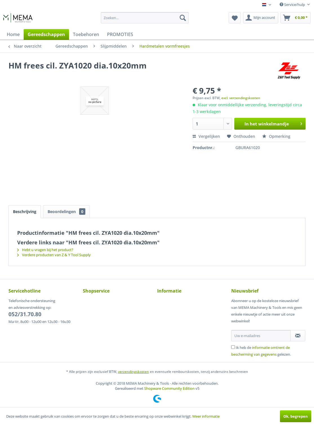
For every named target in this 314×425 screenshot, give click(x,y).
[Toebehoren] (86, 34)
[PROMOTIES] (120, 34)
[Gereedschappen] (46, 34)
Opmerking (276, 136)
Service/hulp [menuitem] (293, 4)
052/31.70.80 (24, 314)
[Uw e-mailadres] (261, 335)
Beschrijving (24, 211)
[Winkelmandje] (295, 17)
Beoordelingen (66, 211)
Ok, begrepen (295, 416)
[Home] (13, 34)
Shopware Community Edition (169, 388)
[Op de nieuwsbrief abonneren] (297, 335)
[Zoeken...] (145, 17)
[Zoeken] (183, 17)
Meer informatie (206, 416)
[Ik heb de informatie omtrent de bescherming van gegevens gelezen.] (233, 347)
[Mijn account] (260, 17)
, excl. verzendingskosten (240, 98)
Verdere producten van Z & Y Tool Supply (54, 254)
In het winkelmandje (273, 123)
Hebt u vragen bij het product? (45, 249)
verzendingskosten (133, 371)
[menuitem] (145, 17)
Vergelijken (206, 136)
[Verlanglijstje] (235, 17)
